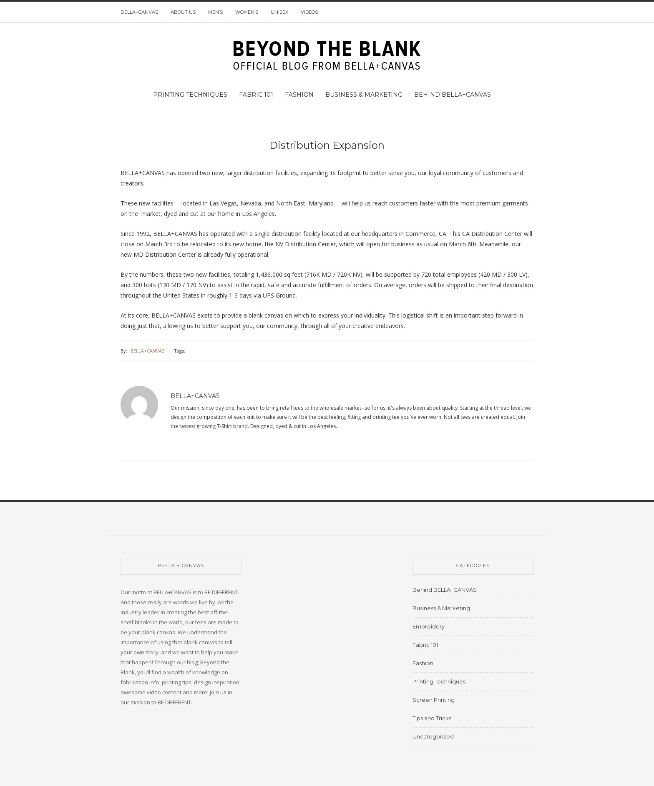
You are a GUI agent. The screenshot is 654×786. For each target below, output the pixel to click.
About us (183, 12)
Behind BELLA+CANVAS (452, 94)
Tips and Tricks (432, 718)
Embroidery (429, 626)
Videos (309, 12)
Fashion (299, 94)
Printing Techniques (190, 94)
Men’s (215, 12)
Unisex (279, 12)
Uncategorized (433, 736)
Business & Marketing (363, 94)
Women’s (246, 12)
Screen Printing (434, 699)
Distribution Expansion (327, 145)
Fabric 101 (256, 94)
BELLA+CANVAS (139, 12)
